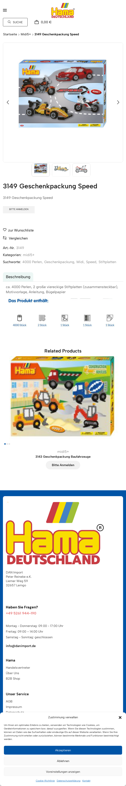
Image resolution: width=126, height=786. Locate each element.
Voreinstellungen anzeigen (63, 772)
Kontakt (86, 780)
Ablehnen (63, 761)
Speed (91, 262)
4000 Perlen (32, 262)
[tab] (18, 276)
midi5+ (26, 34)
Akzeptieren (63, 750)
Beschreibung (18, 276)
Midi (80, 262)
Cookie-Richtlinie (45, 780)
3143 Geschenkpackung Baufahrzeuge (63, 456)
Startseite (10, 34)
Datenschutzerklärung (68, 780)
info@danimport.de (21, 646)
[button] (120, 717)
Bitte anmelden (18, 209)
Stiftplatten (107, 262)
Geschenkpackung (59, 262)
